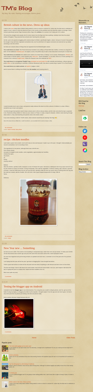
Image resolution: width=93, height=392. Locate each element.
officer (8, 63)
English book (20, 58)
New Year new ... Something (19, 248)
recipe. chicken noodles (16, 139)
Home (34, 338)
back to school (11, 129)
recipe (9, 238)
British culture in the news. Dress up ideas (27, 24)
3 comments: (8, 276)
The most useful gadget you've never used (20, 346)
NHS (50, 58)
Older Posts (71, 338)
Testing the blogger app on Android (23, 286)
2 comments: (8, 332)
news (12, 28)
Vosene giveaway (13, 355)
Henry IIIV (35, 56)
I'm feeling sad (13, 373)
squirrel (29, 66)
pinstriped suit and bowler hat (39, 61)
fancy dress (19, 129)
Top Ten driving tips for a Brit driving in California (21, 364)
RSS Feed (81, 106)
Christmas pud (20, 51)
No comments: (9, 127)
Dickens (68, 54)
